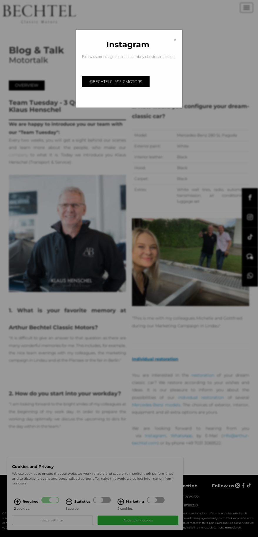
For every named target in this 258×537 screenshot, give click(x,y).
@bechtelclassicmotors (115, 81)
